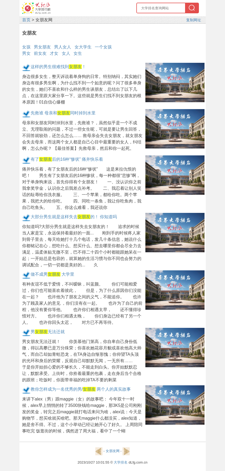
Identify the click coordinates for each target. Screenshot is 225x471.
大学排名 (121, 462)
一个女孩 (103, 47)
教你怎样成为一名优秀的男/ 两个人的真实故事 (81, 389)
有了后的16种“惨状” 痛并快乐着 (67, 159)
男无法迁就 (48, 331)
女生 (77, 53)
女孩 (26, 47)
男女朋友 (42, 47)
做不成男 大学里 (52, 274)
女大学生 (83, 47)
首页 (26, 20)
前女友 (40, 53)
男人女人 (62, 47)
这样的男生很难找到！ (58, 66)
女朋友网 (113, 451)
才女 (54, 53)
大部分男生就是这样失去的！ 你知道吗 (74, 216)
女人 (66, 53)
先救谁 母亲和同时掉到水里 (63, 113)
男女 (26, 53)
